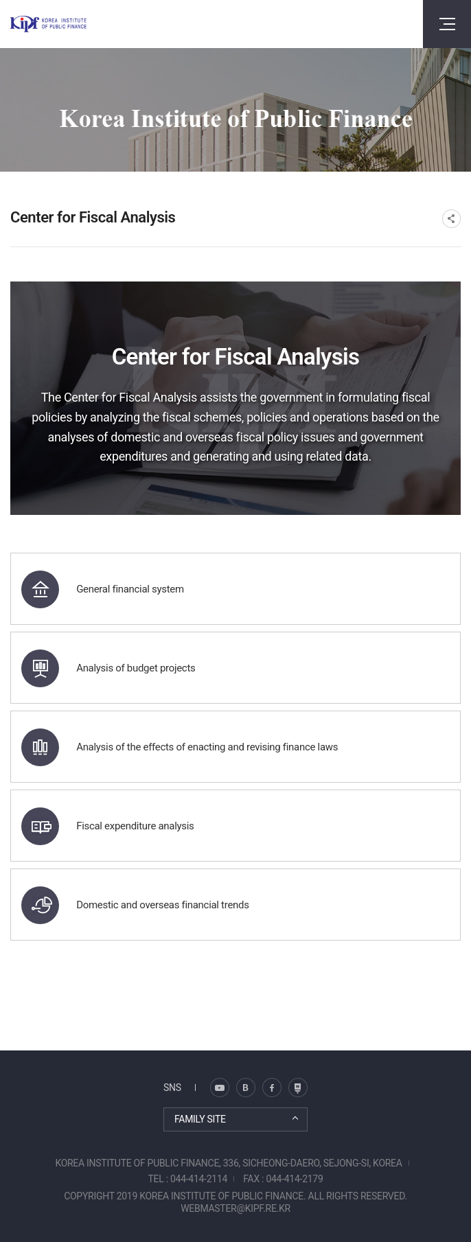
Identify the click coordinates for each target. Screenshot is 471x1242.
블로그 (219, 1087)
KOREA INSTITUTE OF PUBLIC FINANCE (48, 24)
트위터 (245, 1087)
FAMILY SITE (200, 1119)
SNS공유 (451, 218)
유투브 (298, 1087)
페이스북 (272, 1087)
